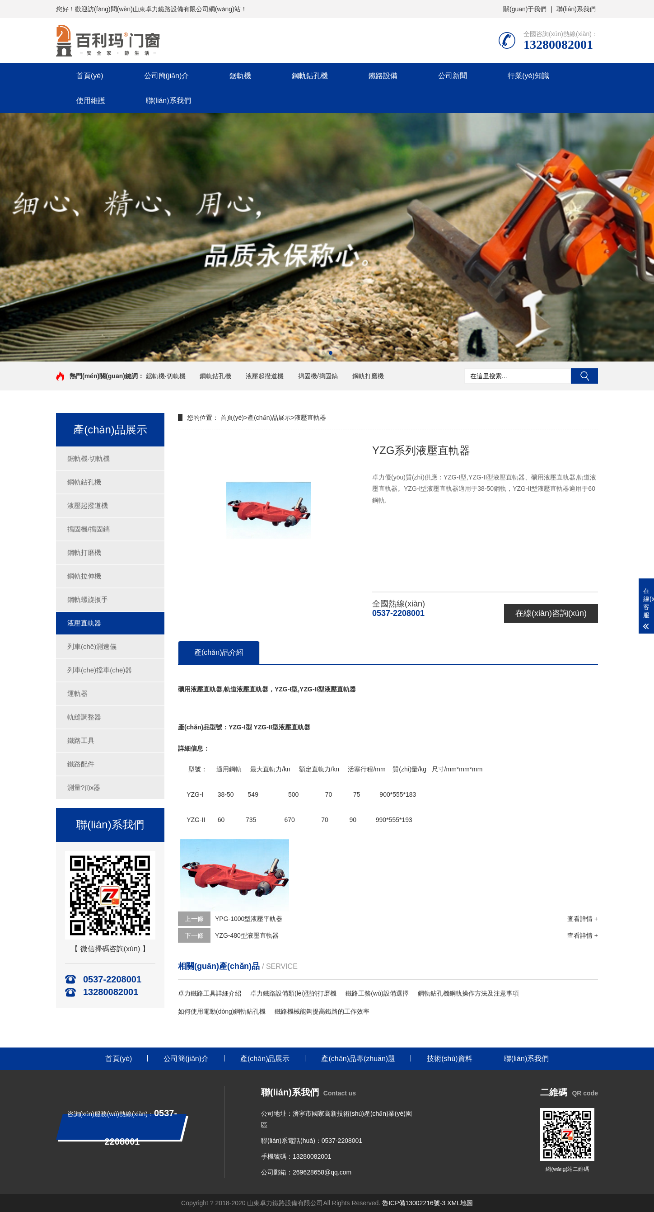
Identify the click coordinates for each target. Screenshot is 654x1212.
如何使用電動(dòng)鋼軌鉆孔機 (222, 1011)
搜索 (584, 376)
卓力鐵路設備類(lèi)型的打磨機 (293, 993)
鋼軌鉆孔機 (310, 76)
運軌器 (77, 693)
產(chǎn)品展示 (269, 417)
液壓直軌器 (84, 623)
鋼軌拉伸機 (84, 576)
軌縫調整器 (84, 717)
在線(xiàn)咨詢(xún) (551, 613)
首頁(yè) (89, 76)
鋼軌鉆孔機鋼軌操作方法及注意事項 (468, 993)
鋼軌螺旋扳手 (87, 599)
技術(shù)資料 (449, 1058)
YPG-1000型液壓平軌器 (248, 918)
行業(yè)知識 (528, 76)
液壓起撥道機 (265, 376)
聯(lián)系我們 (576, 9)
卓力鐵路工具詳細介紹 (209, 993)
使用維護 (90, 100)
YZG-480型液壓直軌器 (247, 935)
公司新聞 (452, 76)
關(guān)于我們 (525, 9)
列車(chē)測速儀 (92, 646)
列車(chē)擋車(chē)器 (99, 670)
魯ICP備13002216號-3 (413, 1203)
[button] (323, 353)
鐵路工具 (80, 740)
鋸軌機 (240, 76)
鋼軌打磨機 (368, 376)
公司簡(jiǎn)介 (166, 76)
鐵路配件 (80, 764)
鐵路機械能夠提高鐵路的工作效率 (322, 1011)
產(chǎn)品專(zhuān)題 (358, 1058)
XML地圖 (460, 1203)
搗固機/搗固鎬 (318, 376)
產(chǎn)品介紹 (218, 652)
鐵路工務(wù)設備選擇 (377, 993)
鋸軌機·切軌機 (166, 376)
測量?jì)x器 (83, 787)
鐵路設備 (383, 76)
